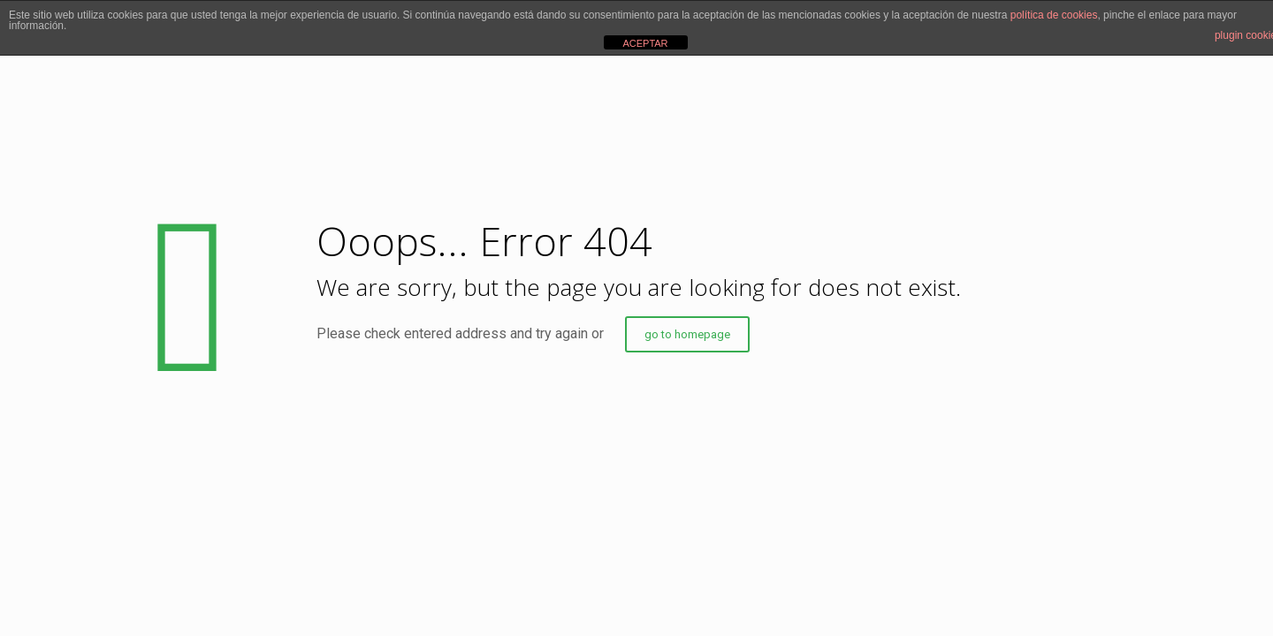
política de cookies (1054, 15)
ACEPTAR (644, 43)
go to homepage (687, 334)
